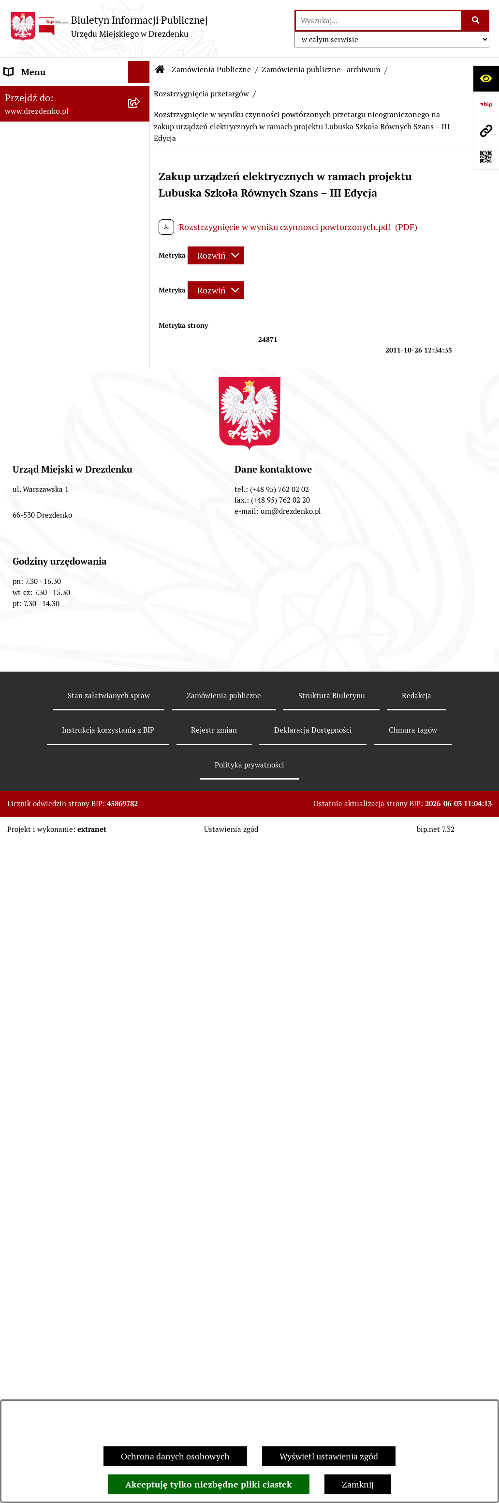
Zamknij (358, 1484)
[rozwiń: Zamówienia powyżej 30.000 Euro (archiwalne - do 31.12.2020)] (141, 530)
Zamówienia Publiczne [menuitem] (47, 394)
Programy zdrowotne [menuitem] (45, 896)
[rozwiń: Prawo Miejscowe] (141, 251)
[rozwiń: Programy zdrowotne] (141, 896)
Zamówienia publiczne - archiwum (321, 69)
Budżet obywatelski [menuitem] (41, 316)
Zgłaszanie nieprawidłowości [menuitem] (59, 983)
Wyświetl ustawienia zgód (328, 1456)
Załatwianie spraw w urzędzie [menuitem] (60, 185)
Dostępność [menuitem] (27, 961)
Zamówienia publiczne (224, 1387)
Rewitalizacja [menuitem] (29, 717)
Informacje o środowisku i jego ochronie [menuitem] (62, 746)
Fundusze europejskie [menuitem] (46, 652)
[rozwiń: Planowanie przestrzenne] (141, 696)
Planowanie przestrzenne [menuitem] (53, 695)
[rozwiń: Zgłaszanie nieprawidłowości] (141, 983)
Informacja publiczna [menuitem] (45, 1005)
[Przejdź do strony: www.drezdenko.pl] (486, 131)
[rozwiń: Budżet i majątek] (141, 272)
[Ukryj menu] (139, 72)
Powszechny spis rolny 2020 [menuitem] (58, 917)
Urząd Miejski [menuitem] (30, 207)
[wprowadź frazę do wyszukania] (378, 20)
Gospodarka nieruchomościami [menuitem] (63, 673)
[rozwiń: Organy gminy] (141, 229)
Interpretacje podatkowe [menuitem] (51, 337)
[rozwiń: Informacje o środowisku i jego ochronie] (141, 739)
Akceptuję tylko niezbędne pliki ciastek (208, 1484)
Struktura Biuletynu (331, 1387)
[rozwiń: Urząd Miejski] (141, 207)
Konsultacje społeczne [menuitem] (47, 128)
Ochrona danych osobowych (175, 1456)
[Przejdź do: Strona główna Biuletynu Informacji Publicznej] (160, 69)
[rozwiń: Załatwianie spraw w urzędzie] (141, 185)
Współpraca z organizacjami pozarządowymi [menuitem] (58, 366)
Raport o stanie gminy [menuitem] (46, 294)
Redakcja (416, 1387)
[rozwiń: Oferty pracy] (141, 774)
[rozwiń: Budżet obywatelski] (141, 316)
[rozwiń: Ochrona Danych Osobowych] (141, 940)
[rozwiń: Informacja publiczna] (141, 1005)
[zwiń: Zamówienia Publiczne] (141, 394)
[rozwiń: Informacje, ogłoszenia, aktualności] (141, 150)
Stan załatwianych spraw (109, 1387)
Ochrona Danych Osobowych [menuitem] (60, 939)
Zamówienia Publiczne (211, 69)
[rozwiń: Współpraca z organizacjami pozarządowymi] (141, 360)
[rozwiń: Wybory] (141, 796)
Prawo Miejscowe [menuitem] (37, 250)
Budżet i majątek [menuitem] (36, 272)
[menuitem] (75, 435)
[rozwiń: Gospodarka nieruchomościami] (141, 674)
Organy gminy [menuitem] (31, 228)
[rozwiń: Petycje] (141, 874)
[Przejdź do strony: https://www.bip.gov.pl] (486, 105)
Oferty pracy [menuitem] (28, 774)
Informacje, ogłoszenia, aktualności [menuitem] (49, 157)
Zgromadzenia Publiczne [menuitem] (52, 852)
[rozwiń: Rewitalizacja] (141, 717)
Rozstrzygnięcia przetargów (201, 94)
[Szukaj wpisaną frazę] (476, 20)
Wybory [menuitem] (19, 795)
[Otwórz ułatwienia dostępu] (486, 78)
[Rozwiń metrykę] (216, 255)
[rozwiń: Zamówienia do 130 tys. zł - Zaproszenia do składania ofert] (141, 476)
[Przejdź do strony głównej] (109, 26)
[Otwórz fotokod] (486, 157)
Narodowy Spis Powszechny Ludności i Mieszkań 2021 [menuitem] (57, 100)
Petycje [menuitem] (18, 874)
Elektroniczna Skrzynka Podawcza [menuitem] (49, 824)
